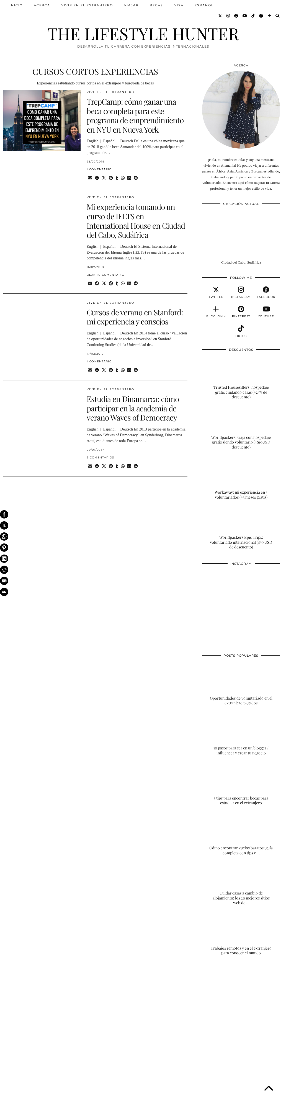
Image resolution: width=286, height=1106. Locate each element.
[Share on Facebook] (97, 178)
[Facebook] (261, 16)
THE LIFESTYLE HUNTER (143, 33)
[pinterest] (241, 312)
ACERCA (42, 5)
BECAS (156, 5)
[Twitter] (220, 16)
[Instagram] (228, 16)
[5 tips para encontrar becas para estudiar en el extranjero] (241, 784)
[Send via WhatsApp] (123, 178)
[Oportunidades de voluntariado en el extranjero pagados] (241, 684)
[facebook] (266, 293)
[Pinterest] (236, 16)
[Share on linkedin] (129, 178)
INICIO (16, 5)
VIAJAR (131, 5)
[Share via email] (90, 178)
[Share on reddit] (135, 178)
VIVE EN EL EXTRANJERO (110, 92)
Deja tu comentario (105, 275)
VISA (179, 5)
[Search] (277, 16)
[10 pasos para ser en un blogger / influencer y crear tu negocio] (241, 734)
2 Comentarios (100, 457)
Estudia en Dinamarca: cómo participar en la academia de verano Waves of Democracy (133, 408)
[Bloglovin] (269, 16)
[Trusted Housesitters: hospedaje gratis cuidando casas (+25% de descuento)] (241, 378)
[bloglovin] (215, 312)
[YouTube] (245, 16)
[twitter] (215, 293)
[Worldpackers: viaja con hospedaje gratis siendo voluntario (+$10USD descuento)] (241, 428)
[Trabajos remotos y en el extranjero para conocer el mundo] (241, 934)
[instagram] (241, 293)
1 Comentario (99, 169)
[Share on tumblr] (117, 178)
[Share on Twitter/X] (104, 178)
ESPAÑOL (204, 5)
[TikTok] (253, 16)
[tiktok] (241, 331)
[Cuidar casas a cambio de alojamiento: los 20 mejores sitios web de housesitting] (241, 884)
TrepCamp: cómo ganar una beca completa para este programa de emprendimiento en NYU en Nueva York (135, 115)
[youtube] (266, 312)
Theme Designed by (256, 1100)
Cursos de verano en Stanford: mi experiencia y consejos (135, 317)
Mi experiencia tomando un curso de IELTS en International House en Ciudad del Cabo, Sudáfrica (136, 221)
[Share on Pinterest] (110, 178)
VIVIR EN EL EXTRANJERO (87, 5)
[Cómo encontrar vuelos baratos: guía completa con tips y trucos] (241, 834)
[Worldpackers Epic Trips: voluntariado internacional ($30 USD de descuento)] (241, 528)
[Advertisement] (241, 1003)
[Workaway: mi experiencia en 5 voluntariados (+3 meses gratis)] (241, 478)
